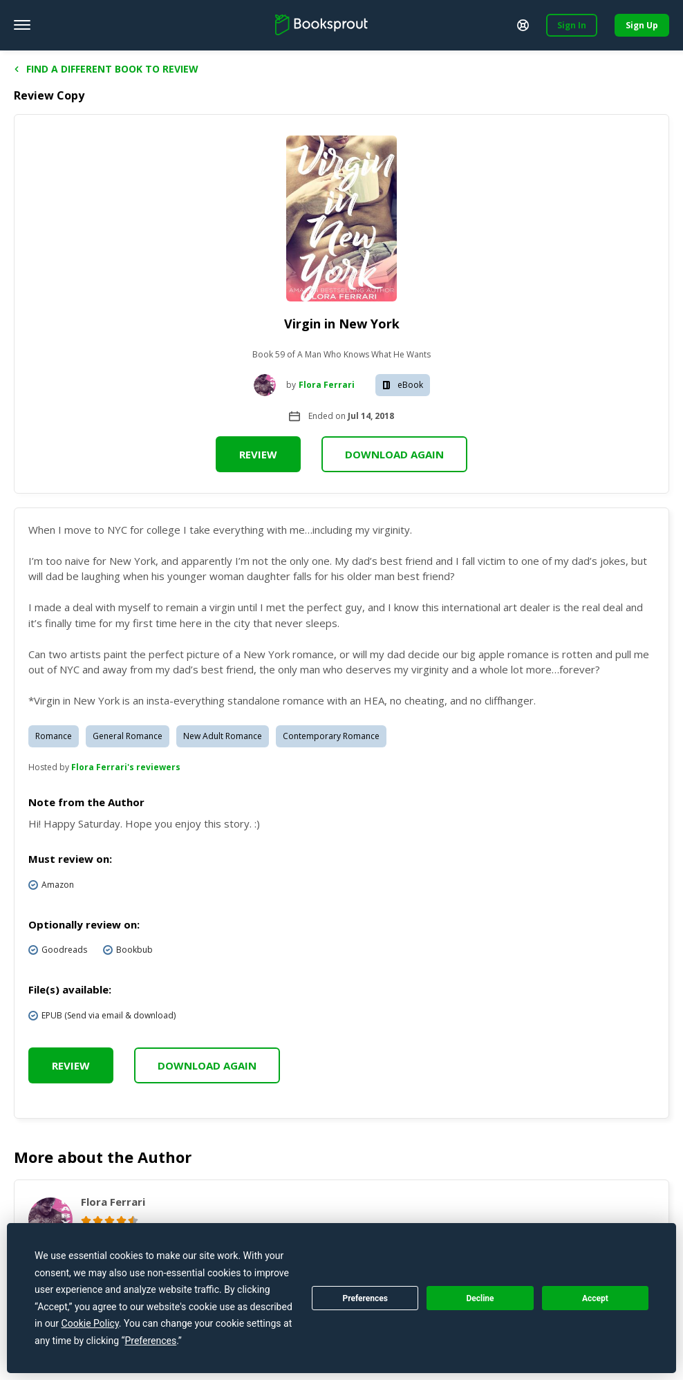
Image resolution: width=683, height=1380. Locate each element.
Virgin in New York (342, 323)
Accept (595, 1298)
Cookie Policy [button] (90, 1323)
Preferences (365, 1298)
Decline (480, 1298)
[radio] (86, 1220)
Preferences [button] (151, 1340)
